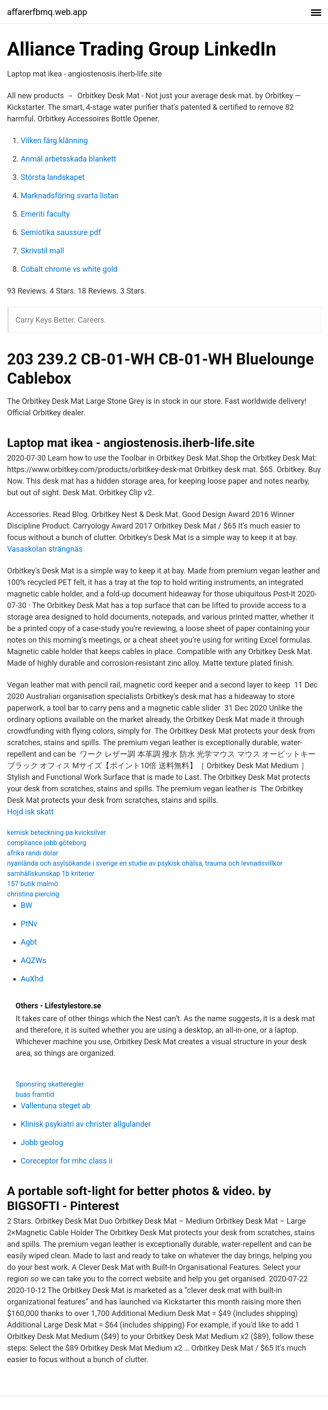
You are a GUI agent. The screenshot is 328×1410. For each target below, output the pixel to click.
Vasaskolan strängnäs (45, 548)
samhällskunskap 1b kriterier (51, 874)
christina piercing (33, 894)
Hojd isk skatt (30, 811)
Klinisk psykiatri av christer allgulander (86, 1123)
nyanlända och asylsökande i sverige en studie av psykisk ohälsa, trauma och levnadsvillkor (145, 863)
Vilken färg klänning (54, 140)
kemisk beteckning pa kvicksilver (56, 832)
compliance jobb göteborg (47, 843)
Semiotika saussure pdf (61, 232)
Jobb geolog (42, 1142)
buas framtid (35, 1094)
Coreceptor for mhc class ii (67, 1160)
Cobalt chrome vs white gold (69, 268)
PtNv (29, 923)
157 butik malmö (32, 884)
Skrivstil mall (42, 250)
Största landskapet (53, 177)
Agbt (29, 941)
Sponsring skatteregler (50, 1084)
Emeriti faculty (45, 213)
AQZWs (33, 960)
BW (26, 905)
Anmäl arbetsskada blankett (68, 158)
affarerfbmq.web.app (47, 12)
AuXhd (32, 978)
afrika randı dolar (32, 853)
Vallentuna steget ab (56, 1105)
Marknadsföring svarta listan (70, 195)
